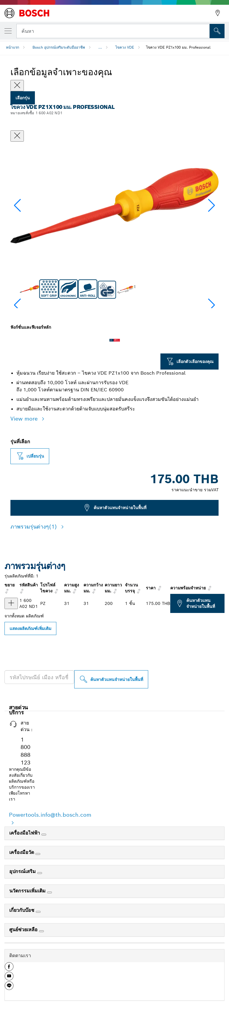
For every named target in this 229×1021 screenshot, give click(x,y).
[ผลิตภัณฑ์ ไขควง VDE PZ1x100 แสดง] (11, 603)
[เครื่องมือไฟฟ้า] (43, 834)
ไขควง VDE (124, 47)
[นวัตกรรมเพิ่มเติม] (49, 892)
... (100, 47)
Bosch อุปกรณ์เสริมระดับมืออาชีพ (59, 47)
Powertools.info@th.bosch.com (50, 814)
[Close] (17, 85)
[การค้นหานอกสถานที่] (217, 31)
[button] (212, 205)
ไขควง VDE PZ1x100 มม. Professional (178, 47)
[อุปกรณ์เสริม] (39, 873)
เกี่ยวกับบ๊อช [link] (22, 910)
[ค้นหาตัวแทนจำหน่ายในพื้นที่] (111, 679)
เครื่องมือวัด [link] (22, 852)
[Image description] (29, 289)
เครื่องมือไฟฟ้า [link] (25, 833)
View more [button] (24, 418)
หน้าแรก (12, 47)
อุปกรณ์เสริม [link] (23, 871)
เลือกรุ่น (23, 98)
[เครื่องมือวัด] (37, 854)
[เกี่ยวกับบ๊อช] (38, 912)
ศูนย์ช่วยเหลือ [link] (24, 929)
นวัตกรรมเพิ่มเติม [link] (28, 891)
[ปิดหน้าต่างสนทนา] (17, 136)
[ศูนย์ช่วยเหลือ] (41, 931)
